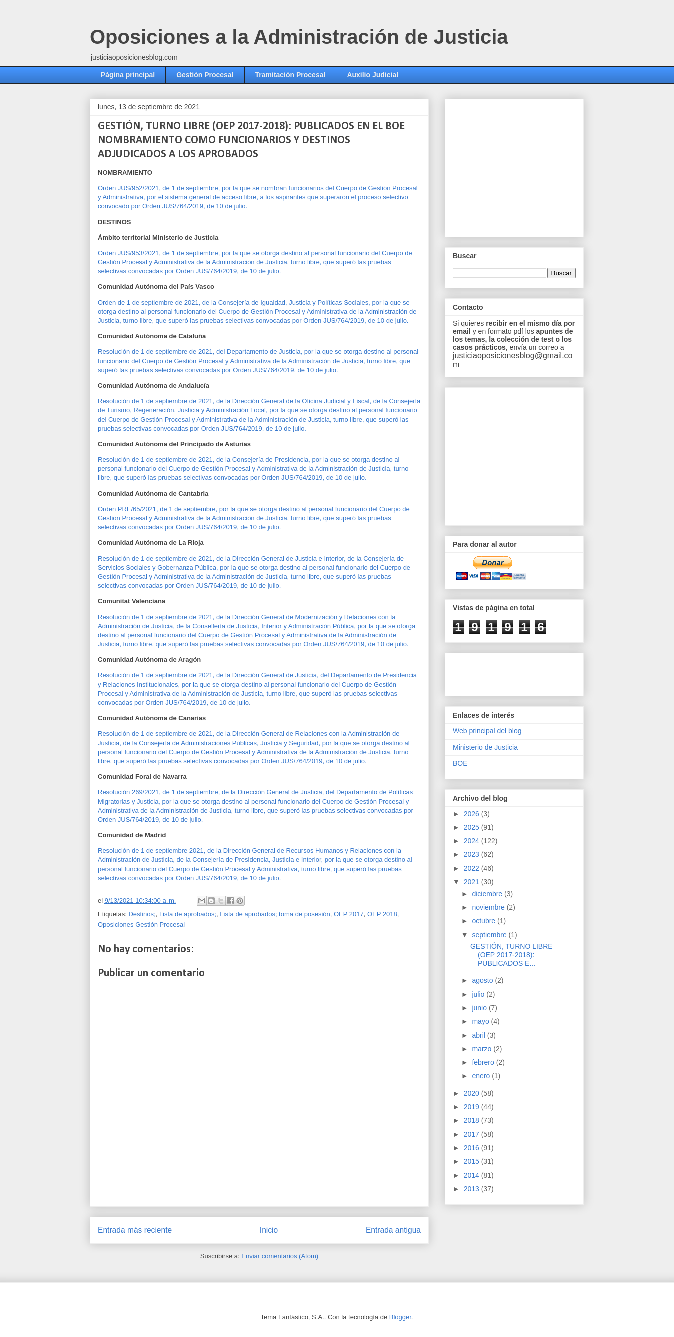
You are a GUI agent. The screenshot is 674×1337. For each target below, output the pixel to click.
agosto (483, 980)
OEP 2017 (349, 914)
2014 (473, 1176)
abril (479, 1036)
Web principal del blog (487, 731)
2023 (473, 854)
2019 (473, 1107)
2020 (473, 1094)
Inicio (269, 1230)
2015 (473, 1162)
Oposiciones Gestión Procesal (141, 924)
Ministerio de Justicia (485, 748)
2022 (473, 868)
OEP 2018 (383, 914)
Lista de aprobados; (188, 914)
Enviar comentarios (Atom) (280, 1256)
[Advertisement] (528, 165)
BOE (460, 764)
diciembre (488, 894)
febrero (484, 1062)
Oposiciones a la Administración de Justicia (299, 37)
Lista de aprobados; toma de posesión (275, 914)
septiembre (490, 935)
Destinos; (142, 914)
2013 (473, 1189)
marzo (483, 1049)
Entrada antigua (393, 1230)
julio (479, 994)
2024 (473, 841)
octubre (485, 921)
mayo (481, 1022)
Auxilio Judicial (372, 75)
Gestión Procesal (205, 75)
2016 (473, 1148)
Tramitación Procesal (291, 75)
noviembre (489, 908)
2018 (473, 1120)
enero (482, 1076)
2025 (473, 828)
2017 (473, 1134)
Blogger (401, 1317)
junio (480, 1008)
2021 (473, 882)
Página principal (128, 75)
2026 (473, 814)
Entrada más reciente (135, 1230)
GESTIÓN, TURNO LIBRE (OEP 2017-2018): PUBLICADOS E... (511, 955)
